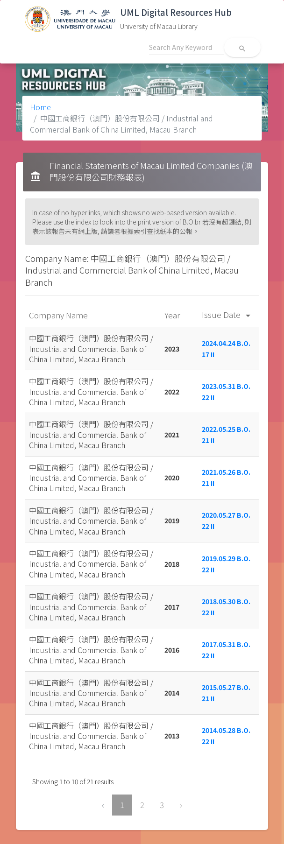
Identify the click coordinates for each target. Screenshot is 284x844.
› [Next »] (181, 804)
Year (173, 315)
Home (40, 107)
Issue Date (228, 314)
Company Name (59, 315)
